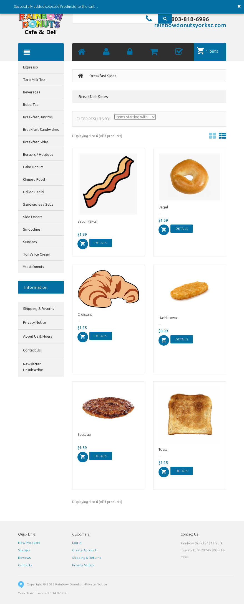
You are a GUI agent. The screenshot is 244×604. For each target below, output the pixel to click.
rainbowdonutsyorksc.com (190, 25)
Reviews (24, 557)
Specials (24, 550)
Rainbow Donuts (68, 584)
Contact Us (32, 350)
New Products (29, 542)
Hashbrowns (168, 318)
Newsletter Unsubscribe (33, 367)
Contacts (25, 565)
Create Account (84, 550)
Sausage (84, 434)
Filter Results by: (93, 119)
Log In (77, 542)
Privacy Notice (34, 322)
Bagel (163, 207)
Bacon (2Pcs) (87, 221)
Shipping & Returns (38, 308)
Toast (163, 449)
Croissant (84, 314)
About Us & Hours (37, 336)
